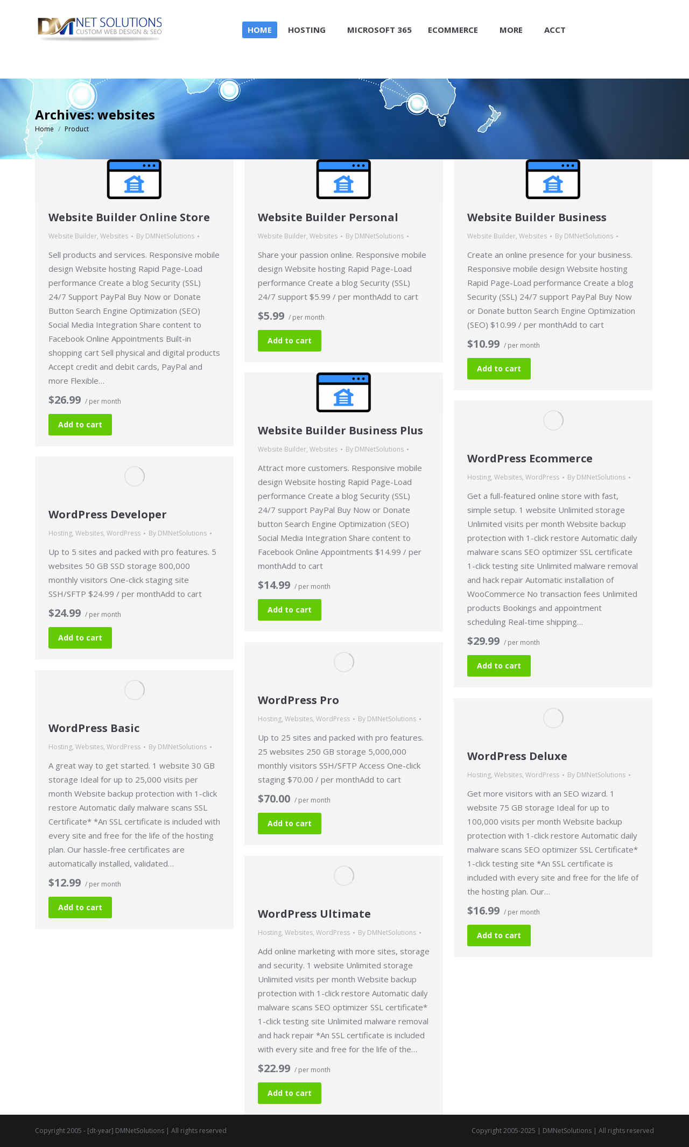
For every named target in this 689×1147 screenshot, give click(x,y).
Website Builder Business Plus (340, 430)
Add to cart (80, 424)
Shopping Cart (585, 10)
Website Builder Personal (328, 217)
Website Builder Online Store (129, 217)
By (165, 236)
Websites (114, 236)
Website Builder (72, 236)
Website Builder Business (537, 217)
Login (639, 10)
